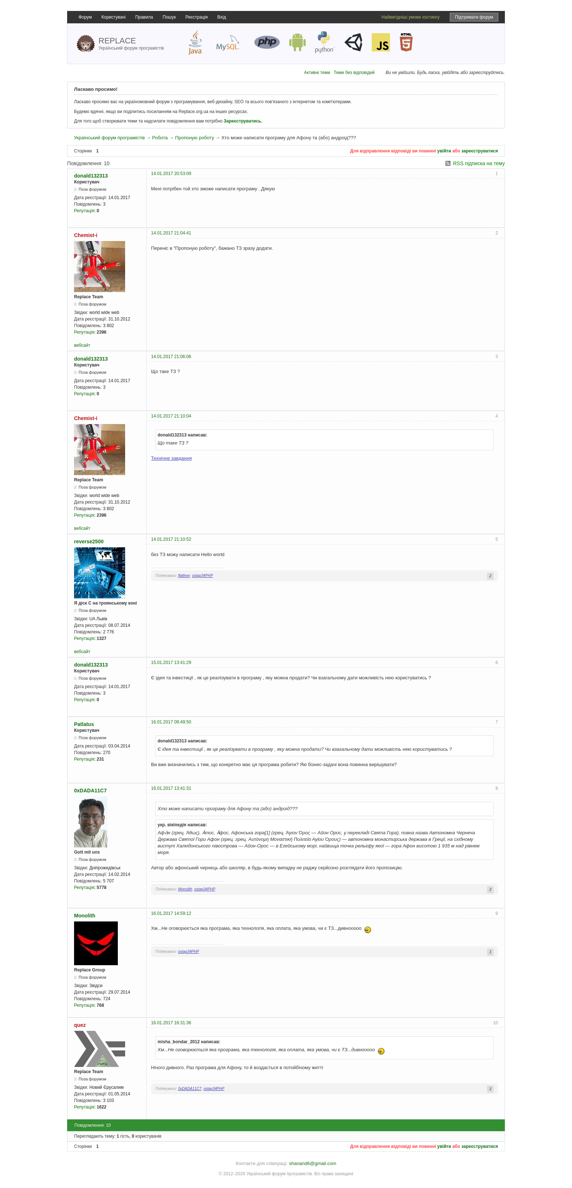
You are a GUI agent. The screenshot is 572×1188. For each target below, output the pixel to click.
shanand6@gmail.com (312, 1163)
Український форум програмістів (109, 137)
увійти (444, 151)
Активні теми (317, 72)
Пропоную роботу (194, 137)
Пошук (169, 17)
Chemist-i (85, 235)
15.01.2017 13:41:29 (171, 662)
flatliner (184, 576)
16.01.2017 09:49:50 (171, 722)
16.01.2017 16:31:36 (171, 1022)
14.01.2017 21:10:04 (171, 416)
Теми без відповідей (354, 72)
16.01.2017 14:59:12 (171, 913)
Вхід (221, 17)
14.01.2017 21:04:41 (171, 233)
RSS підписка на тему (479, 163)
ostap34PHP (202, 576)
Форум (85, 17)
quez (80, 1025)
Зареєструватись (242, 121)
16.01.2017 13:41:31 (171, 788)
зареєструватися (479, 151)
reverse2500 (89, 541)
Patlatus (84, 724)
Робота (160, 137)
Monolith (185, 889)
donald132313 (91, 176)
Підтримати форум (474, 17)
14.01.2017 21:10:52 (171, 539)
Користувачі (113, 17)
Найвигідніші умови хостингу (411, 17)
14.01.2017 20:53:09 (171, 173)
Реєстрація (196, 17)
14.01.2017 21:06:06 (171, 356)
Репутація (84, 210)
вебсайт (82, 345)
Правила (144, 17)
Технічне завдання (171, 458)
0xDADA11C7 (90, 790)
